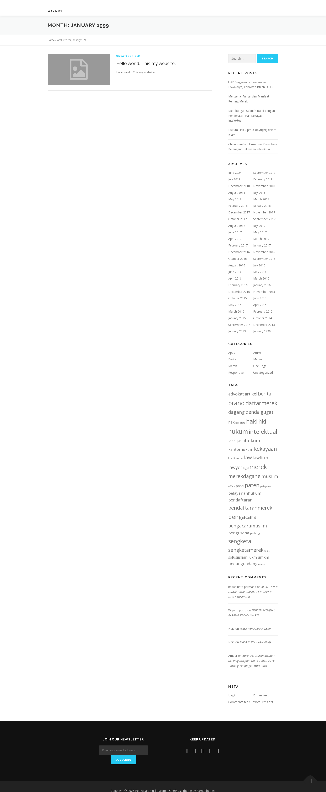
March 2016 (261, 278)
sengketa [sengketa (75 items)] (239, 541)
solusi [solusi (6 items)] (267, 550)
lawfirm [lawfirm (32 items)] (260, 458)
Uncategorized (128, 55)
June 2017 (235, 232)
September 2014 (239, 325)
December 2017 (239, 212)
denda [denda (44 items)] (253, 412)
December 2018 (239, 186)
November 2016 (264, 252)
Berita (232, 359)
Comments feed (239, 702)
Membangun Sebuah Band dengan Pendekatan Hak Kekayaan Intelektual (251, 116)
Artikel (257, 353)
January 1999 (262, 331)
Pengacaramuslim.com (80, 6)
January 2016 (262, 285)
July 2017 (259, 226)
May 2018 (235, 199)
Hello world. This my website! (146, 63)
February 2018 (238, 206)
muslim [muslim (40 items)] (269, 476)
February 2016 (238, 285)
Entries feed (261, 695)
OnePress (175, 782)
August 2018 (236, 193)
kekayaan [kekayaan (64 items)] (265, 448)
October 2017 (237, 219)
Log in (232, 695)
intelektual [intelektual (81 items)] (263, 431)
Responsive (236, 372)
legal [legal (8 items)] (246, 468)
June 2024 (235, 173)
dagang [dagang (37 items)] (236, 412)
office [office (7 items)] (231, 486)
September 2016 (264, 259)
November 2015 (264, 292)
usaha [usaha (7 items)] (261, 564)
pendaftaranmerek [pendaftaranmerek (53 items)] (250, 507)
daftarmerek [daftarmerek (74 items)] (261, 403)
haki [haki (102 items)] (252, 421)
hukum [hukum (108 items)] (238, 431)
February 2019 (263, 179)
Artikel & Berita (239, 7)
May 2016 (260, 272)
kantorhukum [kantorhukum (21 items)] (240, 449)
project (212, 7)
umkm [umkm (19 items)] (263, 557)
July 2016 (259, 265)
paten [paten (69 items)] (252, 485)
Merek (232, 366)
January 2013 (237, 331)
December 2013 (264, 325)
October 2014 (262, 318)
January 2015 (237, 318)
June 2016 (235, 272)
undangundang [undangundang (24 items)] (242, 564)
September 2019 (264, 173)
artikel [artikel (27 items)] (251, 394)
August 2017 (236, 226)
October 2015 (237, 298)
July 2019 (234, 179)
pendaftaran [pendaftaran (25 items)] (240, 500)
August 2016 (236, 265)
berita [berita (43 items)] (264, 393)
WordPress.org (263, 702)
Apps (231, 353)
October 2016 (237, 259)
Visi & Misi (141, 7)
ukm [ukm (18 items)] (253, 557)
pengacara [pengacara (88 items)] (242, 517)
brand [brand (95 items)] (236, 403)
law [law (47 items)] (248, 457)
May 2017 (260, 232)
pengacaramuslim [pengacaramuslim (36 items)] (247, 526)
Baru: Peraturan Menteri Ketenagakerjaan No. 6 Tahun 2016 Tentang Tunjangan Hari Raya (251, 661)
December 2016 (239, 252)
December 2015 (239, 292)
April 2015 (260, 305)
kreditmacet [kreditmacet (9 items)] (235, 458)
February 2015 (263, 311)
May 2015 (235, 305)
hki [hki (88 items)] (262, 421)
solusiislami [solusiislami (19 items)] (238, 557)
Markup (258, 359)
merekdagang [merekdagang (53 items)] (244, 476)
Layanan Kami (167, 7)
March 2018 (261, 199)
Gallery (192, 7)
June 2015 (260, 298)
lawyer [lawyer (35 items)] (235, 467)
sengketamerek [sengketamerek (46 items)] (245, 550)
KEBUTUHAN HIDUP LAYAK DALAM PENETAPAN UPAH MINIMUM (253, 592)
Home (51, 40)
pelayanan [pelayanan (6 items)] (266, 486)
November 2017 (264, 212)
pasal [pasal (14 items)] (240, 486)
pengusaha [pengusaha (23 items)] (238, 533)
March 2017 (261, 239)
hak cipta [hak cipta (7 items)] (240, 422)
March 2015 (236, 311)
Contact (267, 7)
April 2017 (235, 239)
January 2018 (262, 206)
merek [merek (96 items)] (258, 467)
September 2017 (264, 219)
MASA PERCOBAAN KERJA (256, 629)
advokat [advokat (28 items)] (236, 394)
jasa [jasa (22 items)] (232, 440)
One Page (260, 366)
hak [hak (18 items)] (231, 422)
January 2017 (262, 245)
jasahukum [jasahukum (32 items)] (248, 440)
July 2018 (259, 193)
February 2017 (238, 245)
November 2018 (264, 186)
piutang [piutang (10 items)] (255, 533)
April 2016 (235, 278)
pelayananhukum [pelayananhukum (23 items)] (244, 493)
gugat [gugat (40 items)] (267, 412)
